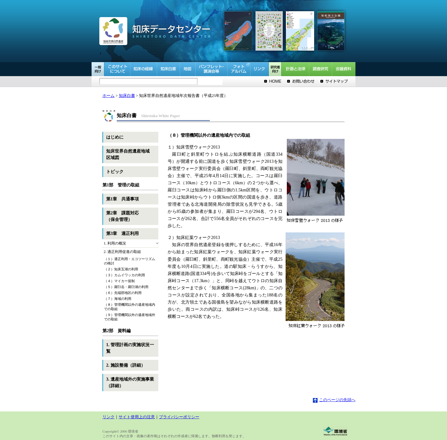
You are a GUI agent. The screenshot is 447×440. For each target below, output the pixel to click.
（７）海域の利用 (117, 298)
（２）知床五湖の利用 (121, 269)
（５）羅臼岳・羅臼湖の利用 (126, 287)
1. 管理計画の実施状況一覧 (130, 348)
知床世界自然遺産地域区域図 (128, 154)
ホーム (108, 96)
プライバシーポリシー (179, 417)
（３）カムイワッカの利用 (124, 275)
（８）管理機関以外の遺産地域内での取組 (129, 307)
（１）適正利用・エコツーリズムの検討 (129, 261)
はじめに (115, 137)
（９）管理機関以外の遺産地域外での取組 (129, 317)
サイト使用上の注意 (137, 417)
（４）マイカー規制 (119, 281)
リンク (108, 417)
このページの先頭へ (334, 400)
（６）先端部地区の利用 (123, 293)
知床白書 (127, 96)
